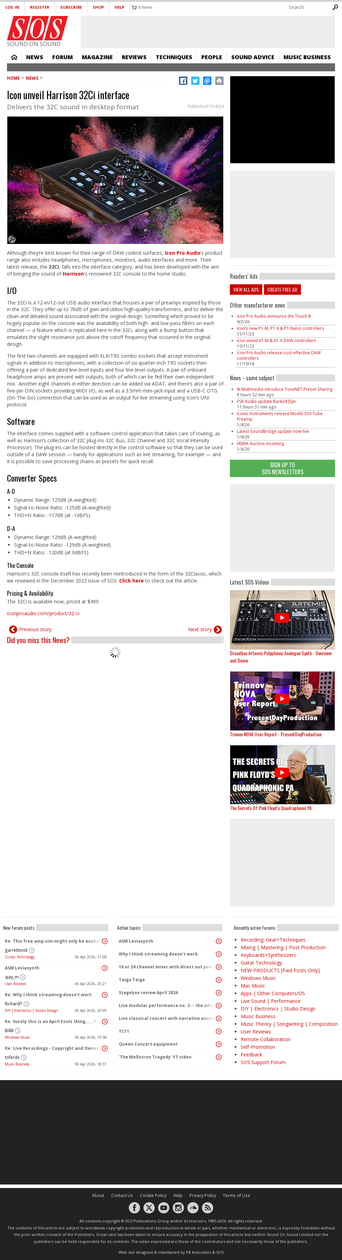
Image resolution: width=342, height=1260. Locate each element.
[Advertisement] (171, 1132)
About (98, 1195)
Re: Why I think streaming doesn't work (48, 995)
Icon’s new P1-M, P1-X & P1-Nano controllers (280, 328)
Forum (62, 57)
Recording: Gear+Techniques (273, 939)
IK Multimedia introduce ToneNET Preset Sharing (285, 389)
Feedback (251, 1054)
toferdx (12, 1057)
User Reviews (15, 983)
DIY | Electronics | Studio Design (31, 1010)
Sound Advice (252, 57)
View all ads (246, 289)
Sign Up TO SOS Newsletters (282, 468)
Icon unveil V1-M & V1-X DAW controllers (276, 340)
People (211, 57)
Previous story (35, 629)
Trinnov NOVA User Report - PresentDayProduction (275, 734)
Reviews (134, 57)
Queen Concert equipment (148, 1044)
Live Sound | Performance (271, 1001)
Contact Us (122, 1195)
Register (39, 7)
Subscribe (71, 7)
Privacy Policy (202, 1195)
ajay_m (11, 977)
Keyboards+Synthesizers (268, 955)
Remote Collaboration (265, 1039)
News (34, 57)
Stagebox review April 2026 (148, 993)
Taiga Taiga (132, 980)
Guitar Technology (19, 956)
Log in (12, 7)
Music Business (307, 57)
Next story (200, 629)
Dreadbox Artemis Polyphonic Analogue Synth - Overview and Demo (281, 656)
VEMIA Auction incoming (260, 443)
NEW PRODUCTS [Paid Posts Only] (280, 970)
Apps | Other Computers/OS (273, 993)
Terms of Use (236, 1195)
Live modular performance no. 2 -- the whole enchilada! (168, 1005)
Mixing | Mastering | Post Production (283, 947)
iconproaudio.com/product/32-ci (43, 613)
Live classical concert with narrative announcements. (168, 1018)
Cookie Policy (153, 1195)
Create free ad (282, 289)
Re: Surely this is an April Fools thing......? (50, 1021)
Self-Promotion (258, 1047)
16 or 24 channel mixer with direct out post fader (168, 967)
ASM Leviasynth (22, 968)
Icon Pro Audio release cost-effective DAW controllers (279, 355)
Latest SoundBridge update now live (273, 431)
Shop (98, 7)
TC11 (124, 1031)
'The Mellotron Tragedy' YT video (155, 1057)
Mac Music (253, 985)
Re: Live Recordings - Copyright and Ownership (54, 1048)
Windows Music (17, 1037)
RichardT (13, 1004)
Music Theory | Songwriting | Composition (289, 1024)
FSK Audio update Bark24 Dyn (266, 401)
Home (14, 57)
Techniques (174, 57)
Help (119, 7)
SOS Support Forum (263, 1062)
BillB (9, 1030)
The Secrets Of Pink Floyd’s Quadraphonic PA (271, 807)
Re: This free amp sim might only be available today (54, 941)
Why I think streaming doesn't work (158, 954)
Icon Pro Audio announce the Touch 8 (274, 316)
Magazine (97, 57)
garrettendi (16, 950)
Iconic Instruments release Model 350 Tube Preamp (279, 416)
